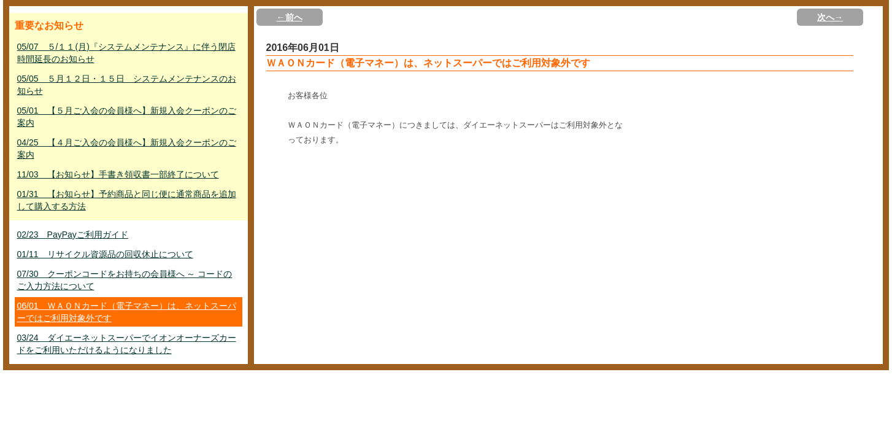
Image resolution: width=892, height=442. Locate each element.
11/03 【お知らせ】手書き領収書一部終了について (118, 174)
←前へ (289, 17)
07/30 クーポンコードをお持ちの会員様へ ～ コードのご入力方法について (125, 280)
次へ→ (830, 17)
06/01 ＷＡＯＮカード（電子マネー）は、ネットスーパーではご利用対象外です (126, 312)
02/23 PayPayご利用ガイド (72, 234)
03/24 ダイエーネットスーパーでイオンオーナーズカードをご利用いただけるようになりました (126, 344)
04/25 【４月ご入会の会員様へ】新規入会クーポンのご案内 (126, 149)
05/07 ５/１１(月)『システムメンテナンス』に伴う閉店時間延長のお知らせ (126, 53)
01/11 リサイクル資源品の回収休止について (105, 254)
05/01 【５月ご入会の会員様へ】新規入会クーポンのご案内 (126, 117)
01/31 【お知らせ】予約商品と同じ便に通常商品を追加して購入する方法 (126, 200)
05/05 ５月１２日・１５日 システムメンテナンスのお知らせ (126, 85)
